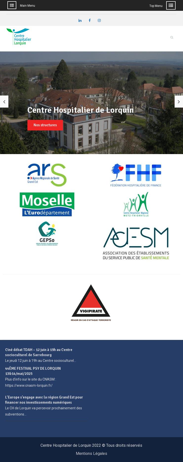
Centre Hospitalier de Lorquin (80, 110)
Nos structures (45, 125)
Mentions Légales (91, 453)
